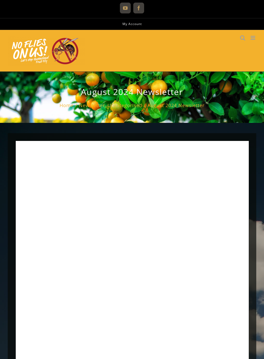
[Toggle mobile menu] (253, 38)
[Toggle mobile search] (242, 38)
